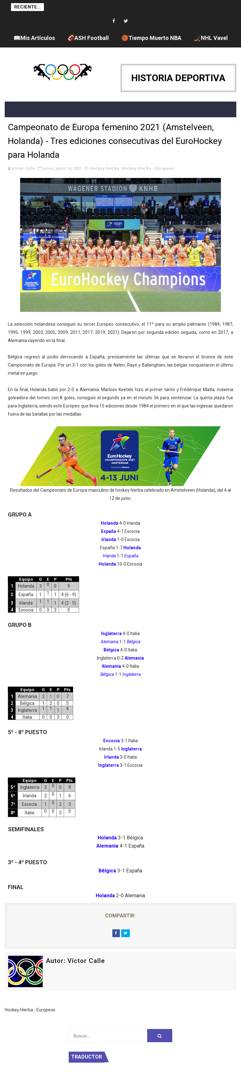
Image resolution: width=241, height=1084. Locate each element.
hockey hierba (104, 168)
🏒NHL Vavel (211, 38)
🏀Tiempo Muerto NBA (151, 38)
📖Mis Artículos (34, 38)
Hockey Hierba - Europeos (147, 168)
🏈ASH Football (88, 38)
